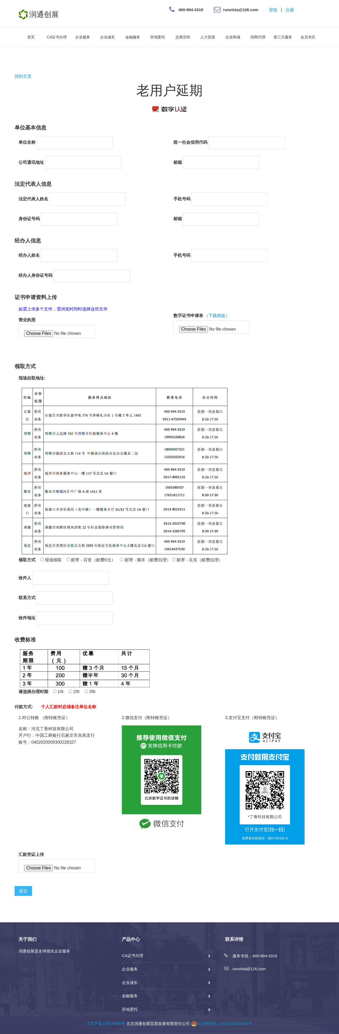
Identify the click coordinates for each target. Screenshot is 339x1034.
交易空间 (182, 37)
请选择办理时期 (33, 691)
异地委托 (157, 37)
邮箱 (177, 162)
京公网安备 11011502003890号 (221, 1023)
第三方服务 (283, 37)
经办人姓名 (29, 255)
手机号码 (181, 199)
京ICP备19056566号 (106, 1023)
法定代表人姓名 (33, 199)
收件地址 (27, 618)
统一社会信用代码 (190, 142)
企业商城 (232, 37)
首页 (31, 37)
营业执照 (27, 320)
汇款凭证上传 (31, 854)
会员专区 (308, 37)
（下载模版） (217, 315)
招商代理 (258, 37)
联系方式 (27, 597)
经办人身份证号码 (35, 275)
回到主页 (23, 76)
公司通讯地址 (31, 162)
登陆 (273, 10)
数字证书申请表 (188, 315)
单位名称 (27, 142)
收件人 (25, 578)
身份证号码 (29, 218)
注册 (290, 10)
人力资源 (207, 37)
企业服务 (82, 37)
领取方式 (27, 560)
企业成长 (107, 37)
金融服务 (132, 37)
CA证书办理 (57, 37)
